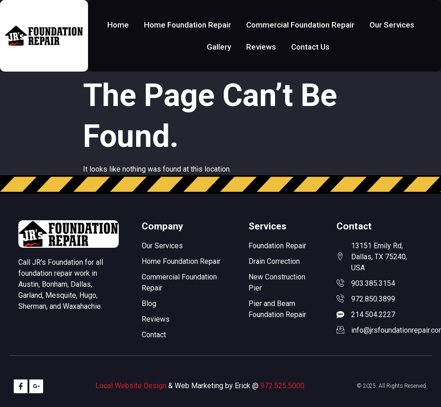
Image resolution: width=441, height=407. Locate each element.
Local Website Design (130, 385)
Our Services (391, 24)
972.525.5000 (282, 385)
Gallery (219, 46)
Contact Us (310, 46)
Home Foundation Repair (187, 24)
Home (118, 24)
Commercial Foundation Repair (300, 24)
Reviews (261, 46)
